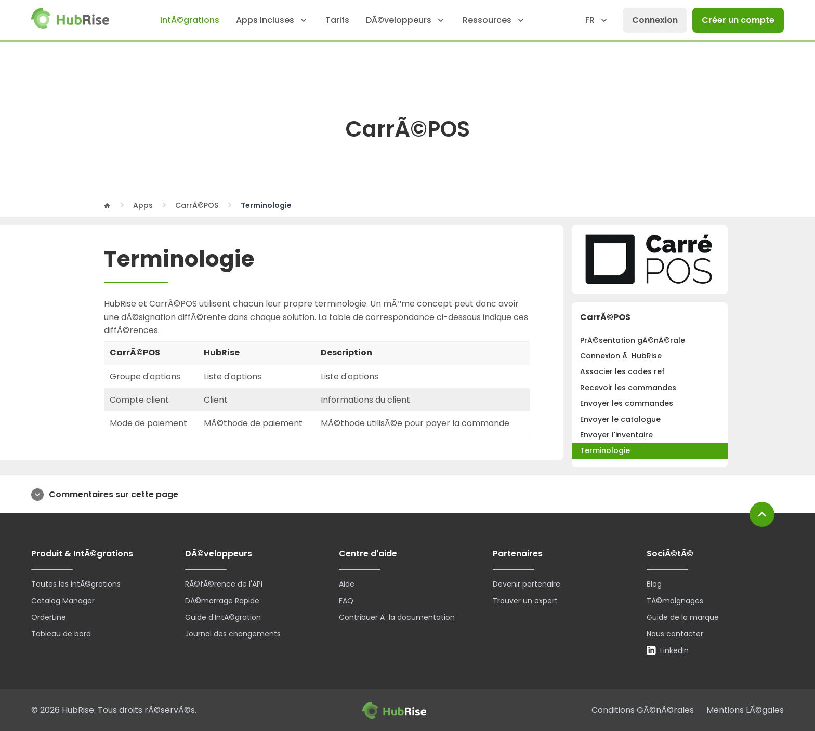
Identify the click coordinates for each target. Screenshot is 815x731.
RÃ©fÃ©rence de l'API (223, 584)
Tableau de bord (61, 634)
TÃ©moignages (675, 600)
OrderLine (48, 617)
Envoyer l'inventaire (616, 435)
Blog (654, 584)
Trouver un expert (525, 600)
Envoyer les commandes (626, 403)
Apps (143, 205)
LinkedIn (668, 650)
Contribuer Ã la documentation (397, 617)
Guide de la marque (683, 617)
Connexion (655, 20)
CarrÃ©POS (196, 205)
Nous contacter (675, 634)
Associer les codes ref (622, 371)
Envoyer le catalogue (620, 419)
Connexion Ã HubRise (621, 356)
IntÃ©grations (189, 20)
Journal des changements (233, 634)
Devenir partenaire (526, 584)
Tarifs (337, 20)
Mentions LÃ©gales (745, 710)
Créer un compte (738, 20)
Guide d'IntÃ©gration (223, 617)
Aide (346, 584)
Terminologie (605, 450)
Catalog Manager (63, 600)
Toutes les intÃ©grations (76, 584)
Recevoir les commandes (628, 387)
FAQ (346, 600)
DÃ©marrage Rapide (222, 600)
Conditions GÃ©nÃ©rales (642, 710)
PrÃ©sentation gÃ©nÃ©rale (632, 340)
